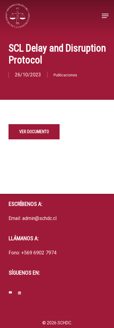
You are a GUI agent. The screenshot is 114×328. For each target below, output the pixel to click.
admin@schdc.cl (39, 218)
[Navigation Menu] (105, 16)
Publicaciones (65, 75)
